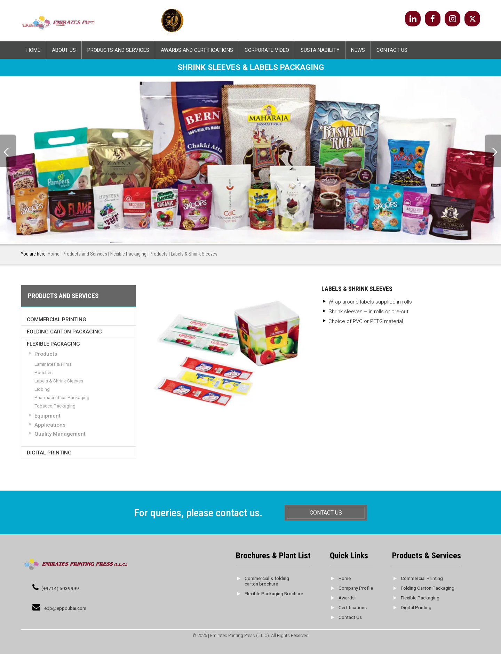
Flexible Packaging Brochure (274, 593)
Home (33, 50)
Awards (347, 597)
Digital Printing (49, 453)
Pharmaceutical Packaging (61, 397)
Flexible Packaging (128, 254)
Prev (8, 151)
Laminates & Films (53, 364)
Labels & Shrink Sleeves (58, 380)
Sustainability (320, 50)
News (358, 50)
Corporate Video (267, 50)
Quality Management (60, 434)
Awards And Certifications (197, 50)
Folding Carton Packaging (64, 331)
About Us (64, 50)
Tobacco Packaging (54, 406)
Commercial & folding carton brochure (267, 581)
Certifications (353, 607)
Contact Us (391, 50)
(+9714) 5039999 (60, 588)
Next (493, 151)
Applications (49, 425)
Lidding (42, 389)
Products (159, 254)
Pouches (43, 372)
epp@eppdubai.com (65, 608)
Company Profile (356, 588)
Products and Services (118, 50)
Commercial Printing (56, 319)
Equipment (47, 416)
